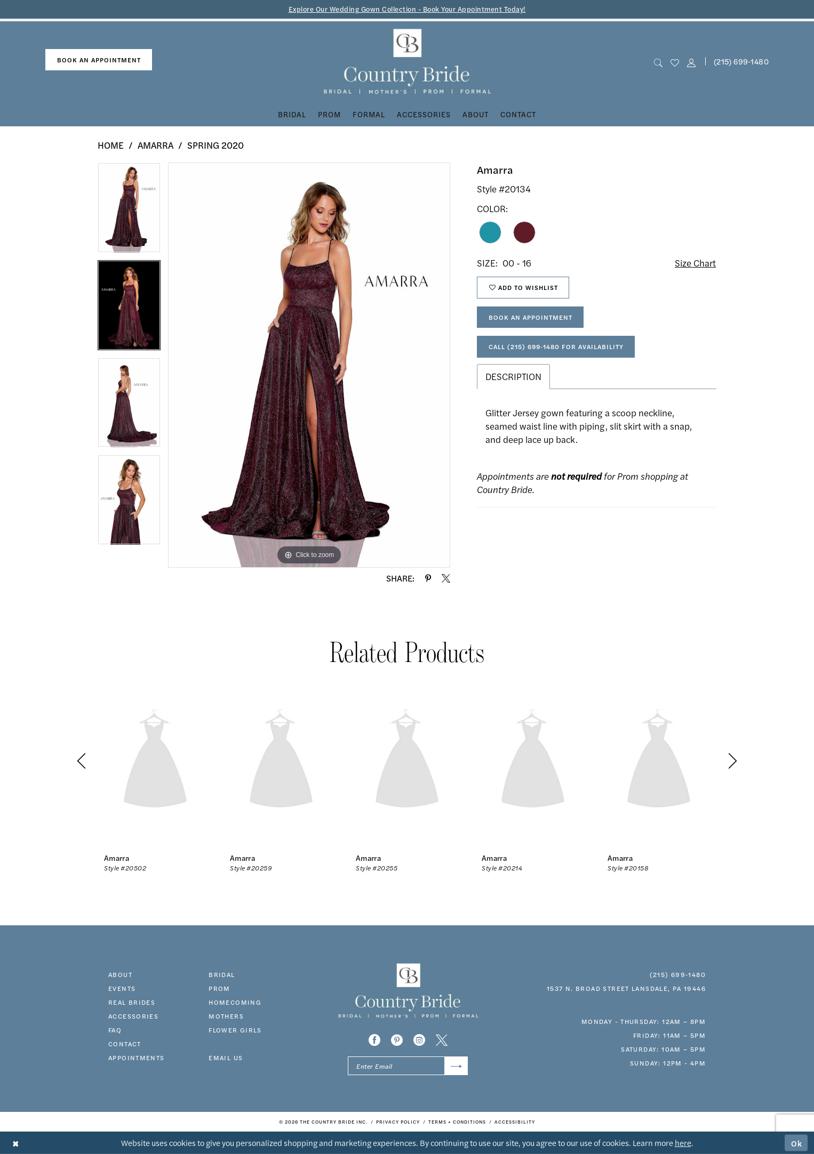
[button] (691, 61)
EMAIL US (226, 1057)
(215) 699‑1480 (678, 974)
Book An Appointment (530, 317)
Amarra (155, 145)
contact (124, 1043)
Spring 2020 (215, 145)
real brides (131, 1002)
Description (513, 376)
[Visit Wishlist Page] (674, 61)
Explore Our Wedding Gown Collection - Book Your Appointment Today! (407, 9)
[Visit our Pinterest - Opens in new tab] (397, 1040)
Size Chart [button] (695, 262)
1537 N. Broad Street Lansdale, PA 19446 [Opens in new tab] (626, 988)
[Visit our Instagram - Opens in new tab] (419, 1040)
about (120, 974)
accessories (133, 1016)
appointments (136, 1057)
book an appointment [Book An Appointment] (99, 59)
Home (111, 145)
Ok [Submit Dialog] (797, 1142)
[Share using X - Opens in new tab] (446, 578)
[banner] (407, 61)
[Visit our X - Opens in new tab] (442, 1040)
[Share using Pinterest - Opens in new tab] (428, 578)
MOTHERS (226, 1016)
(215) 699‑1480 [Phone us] (741, 61)
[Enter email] (408, 1065)
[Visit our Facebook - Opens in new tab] (374, 1040)
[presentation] (155, 761)
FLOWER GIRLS (235, 1030)
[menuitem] (98, 60)
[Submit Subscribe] (456, 1065)
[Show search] (658, 61)
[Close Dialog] (15, 1143)
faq (115, 1030)
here (683, 1142)
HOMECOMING (235, 1002)
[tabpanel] (129, 211)
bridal (222, 974)
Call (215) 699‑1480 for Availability (556, 346)
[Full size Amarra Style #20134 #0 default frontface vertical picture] (309, 365)
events (121, 988)
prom (219, 988)
